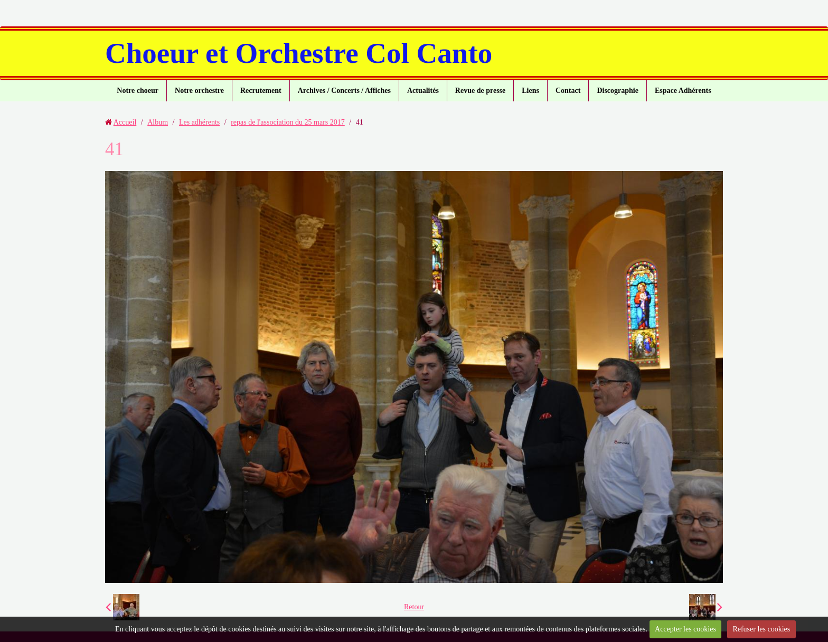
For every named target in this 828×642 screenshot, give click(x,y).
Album (157, 122)
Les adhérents (199, 122)
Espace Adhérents (683, 91)
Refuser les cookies (761, 629)
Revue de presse (480, 91)
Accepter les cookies (685, 629)
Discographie (617, 91)
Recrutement (260, 91)
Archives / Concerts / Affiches (344, 91)
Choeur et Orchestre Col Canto (298, 53)
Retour (414, 607)
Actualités (423, 91)
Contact (568, 91)
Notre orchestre (199, 91)
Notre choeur (137, 91)
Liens (530, 91)
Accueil (125, 122)
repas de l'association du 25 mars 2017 (288, 122)
